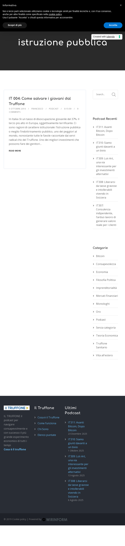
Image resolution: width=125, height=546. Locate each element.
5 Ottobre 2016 (17, 108)
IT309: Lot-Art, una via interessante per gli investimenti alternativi (106, 166)
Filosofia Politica (106, 280)
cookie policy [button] (55, 14)
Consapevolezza (106, 264)
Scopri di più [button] (15, 25)
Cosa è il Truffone (48, 417)
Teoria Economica (107, 335)
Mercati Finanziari (107, 296)
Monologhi (103, 304)
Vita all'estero (104, 355)
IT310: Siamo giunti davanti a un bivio (105, 146)
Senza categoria (106, 327)
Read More (15, 150)
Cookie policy (19, 519)
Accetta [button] (113, 25)
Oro (98, 311)
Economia (102, 272)
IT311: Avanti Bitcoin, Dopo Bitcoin (104, 131)
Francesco (37, 108)
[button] (120, 5)
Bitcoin (100, 256)
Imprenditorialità (106, 288)
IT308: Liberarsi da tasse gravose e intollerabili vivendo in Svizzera (106, 189)
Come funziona (47, 423)
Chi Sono (43, 429)
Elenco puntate (47, 435)
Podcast (54, 108)
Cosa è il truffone (15, 449)
